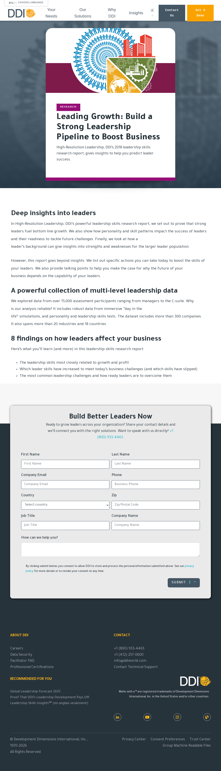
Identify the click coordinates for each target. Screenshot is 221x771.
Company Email (33, 475)
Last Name (121, 455)
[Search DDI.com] (152, 13)
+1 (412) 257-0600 (129, 655)
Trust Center (200, 740)
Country (27, 496)
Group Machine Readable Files (187, 746)
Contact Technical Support (136, 667)
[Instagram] (177, 717)
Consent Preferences (168, 740)
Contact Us (172, 13)
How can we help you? (39, 538)
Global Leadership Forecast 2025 (35, 692)
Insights (136, 13)
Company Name (125, 516)
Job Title (28, 516)
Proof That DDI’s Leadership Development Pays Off (49, 698)
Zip (114, 496)
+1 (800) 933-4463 (129, 649)
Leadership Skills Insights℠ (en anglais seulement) (49, 703)
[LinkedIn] (117, 717)
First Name (30, 455)
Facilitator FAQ (22, 661)
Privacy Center (134, 740)
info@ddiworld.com (130, 661)
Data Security (21, 655)
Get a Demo (200, 13)
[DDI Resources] (207, 717)
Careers (16, 649)
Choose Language (30, 2)
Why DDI (112, 12)
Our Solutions (83, 12)
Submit (184, 583)
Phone (117, 475)
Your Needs (51, 12)
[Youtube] (147, 717)
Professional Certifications (32, 667)
